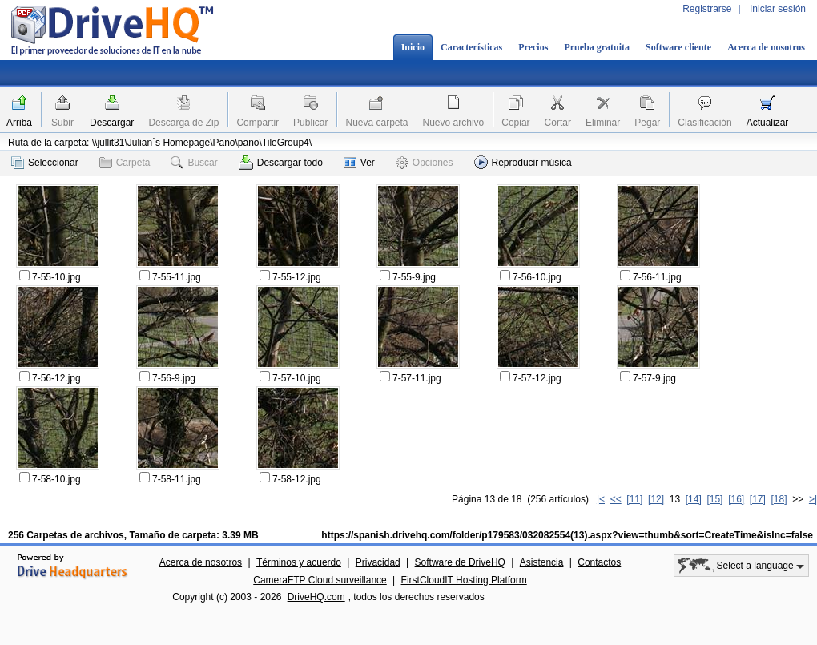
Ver (359, 162)
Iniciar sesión (778, 8)
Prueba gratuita (597, 47)
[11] (634, 499)
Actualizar (768, 122)
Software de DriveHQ (460, 562)
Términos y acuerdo (298, 562)
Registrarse (706, 8)
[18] (779, 499)
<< (616, 499)
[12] (656, 499)
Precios (533, 47)
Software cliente (678, 47)
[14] (694, 499)
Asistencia (542, 562)
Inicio (413, 47)
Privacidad (378, 562)
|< (601, 499)
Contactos (599, 562)
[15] (714, 499)
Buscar (194, 162)
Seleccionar (44, 162)
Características (471, 47)
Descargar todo (281, 162)
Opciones (424, 162)
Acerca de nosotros (766, 47)
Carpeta (125, 162)
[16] (736, 499)
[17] (758, 499)
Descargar (112, 122)
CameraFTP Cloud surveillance (320, 580)
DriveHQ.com (316, 597)
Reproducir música (523, 162)
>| (813, 499)
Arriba (19, 122)
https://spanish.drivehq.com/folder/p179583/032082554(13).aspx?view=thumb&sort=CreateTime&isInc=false (567, 535)
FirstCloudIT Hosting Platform (464, 580)
